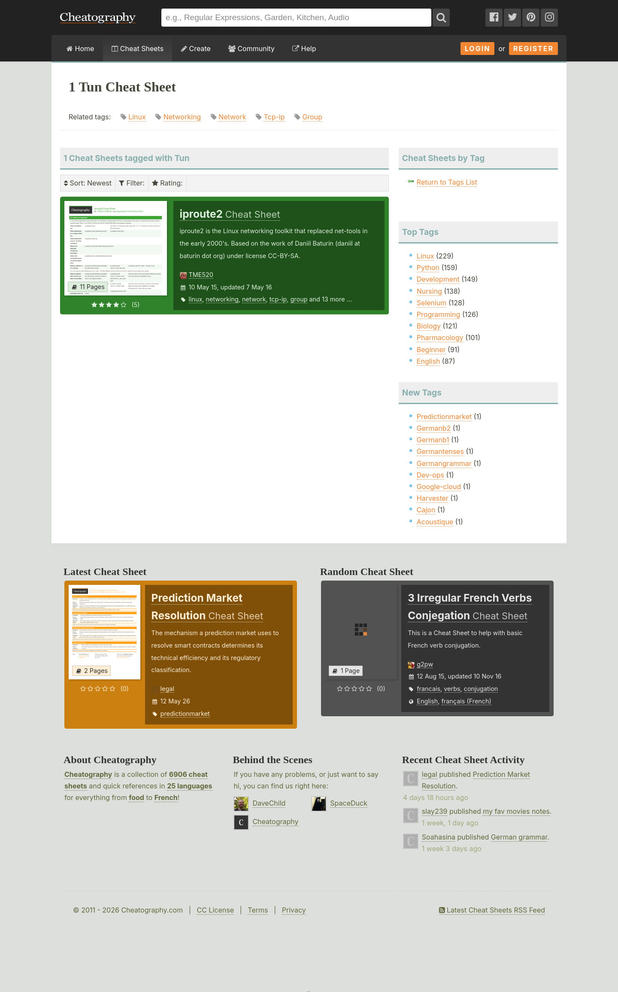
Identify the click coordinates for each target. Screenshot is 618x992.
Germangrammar (444, 463)
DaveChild (268, 803)
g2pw (425, 664)
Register (533, 48)
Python (428, 267)
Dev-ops (430, 475)
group (299, 299)
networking (222, 299)
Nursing (429, 291)
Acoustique (435, 521)
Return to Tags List (447, 182)
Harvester (432, 498)
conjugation (481, 688)
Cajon (426, 509)
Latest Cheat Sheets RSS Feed (492, 910)
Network (232, 117)
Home (80, 48)
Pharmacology (440, 337)
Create (196, 48)
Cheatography (88, 774)
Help (304, 48)
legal (167, 688)
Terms (258, 910)
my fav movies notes (516, 811)
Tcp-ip (274, 117)
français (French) (466, 701)
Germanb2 (434, 428)
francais (428, 688)
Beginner (431, 349)
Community (251, 48)
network (254, 299)
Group (313, 117)
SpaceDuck (348, 803)
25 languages (189, 786)
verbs (452, 688)
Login (478, 48)
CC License (215, 910)
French (166, 797)
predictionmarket (185, 713)
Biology (429, 326)
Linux (137, 117)
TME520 (201, 274)
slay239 (435, 811)
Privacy (294, 910)
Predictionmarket (444, 416)
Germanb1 (433, 439)
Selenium (432, 302)
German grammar (519, 837)
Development (438, 279)
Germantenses (440, 451)
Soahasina (438, 837)
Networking (182, 117)
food (136, 797)
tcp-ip (278, 299)
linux (196, 299)
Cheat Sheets (138, 48)
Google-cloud (439, 486)
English (428, 361)
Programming (438, 314)
